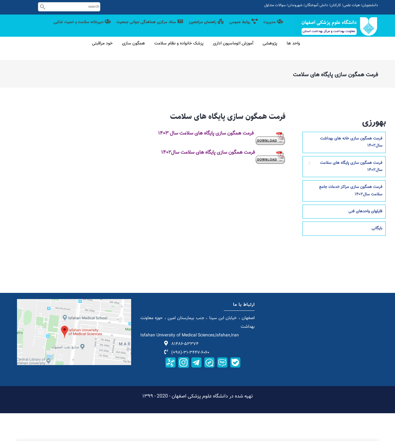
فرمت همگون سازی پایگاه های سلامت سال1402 (351, 194)
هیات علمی (351, 5)
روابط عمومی (240, 28)
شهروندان (295, 5)
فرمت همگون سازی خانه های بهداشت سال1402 (351, 169)
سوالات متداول (275, 5)
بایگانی (377, 256)
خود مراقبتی (102, 71)
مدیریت (272, 28)
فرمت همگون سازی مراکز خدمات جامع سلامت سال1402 (350, 218)
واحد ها (293, 71)
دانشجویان (370, 5)
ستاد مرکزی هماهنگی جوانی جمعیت (138, 28)
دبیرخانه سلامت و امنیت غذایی (251, 53)
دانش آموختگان (316, 5)
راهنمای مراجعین (200, 28)
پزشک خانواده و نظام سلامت (179, 71)
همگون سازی (133, 71)
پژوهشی (270, 71)
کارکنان (335, 5)
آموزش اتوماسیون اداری (233, 71)
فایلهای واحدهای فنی (365, 239)
